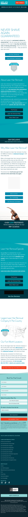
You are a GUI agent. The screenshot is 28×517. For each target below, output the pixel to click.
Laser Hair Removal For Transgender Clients (8, 459)
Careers (2, 465)
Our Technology (14, 197)
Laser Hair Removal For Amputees (7, 445)
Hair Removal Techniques (14, 201)
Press (2, 472)
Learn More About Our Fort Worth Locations (13, 367)
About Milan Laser (14, 117)
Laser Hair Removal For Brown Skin (7, 449)
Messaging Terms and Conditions (11, 423)
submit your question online (17, 363)
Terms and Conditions (5, 476)
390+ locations (14, 227)
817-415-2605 (18, 361)
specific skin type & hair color (17, 104)
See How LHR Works (14, 54)
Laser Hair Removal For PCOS (6, 455)
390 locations (19, 347)
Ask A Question (14, 415)
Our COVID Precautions (5, 468)
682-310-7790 (4, 363)
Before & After (14, 193)
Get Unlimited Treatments (14, 58)
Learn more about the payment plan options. (13, 271)
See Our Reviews (14, 296)
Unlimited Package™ (18, 153)
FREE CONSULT (20, 2)
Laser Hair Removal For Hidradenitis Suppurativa (9, 453)
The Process (14, 110)
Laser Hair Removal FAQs (14, 113)
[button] (26, 3)
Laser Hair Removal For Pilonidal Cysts (7, 457)
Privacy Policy (3, 474)
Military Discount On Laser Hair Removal (8, 470)
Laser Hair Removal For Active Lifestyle (7, 443)
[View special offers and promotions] (14, 9)
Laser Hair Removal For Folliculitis (6, 451)
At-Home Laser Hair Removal (6, 441)
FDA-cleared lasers (17, 103)
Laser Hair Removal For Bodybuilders (7, 447)
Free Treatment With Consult (14, 142)
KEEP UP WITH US (14, 495)
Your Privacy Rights (4, 478)
